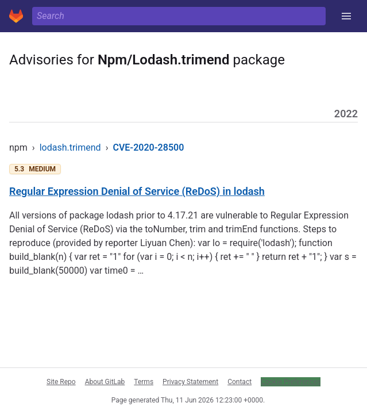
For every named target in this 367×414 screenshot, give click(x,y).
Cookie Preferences (290, 382)
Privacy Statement (190, 382)
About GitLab (105, 382)
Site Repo (61, 382)
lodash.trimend (70, 147)
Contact (239, 382)
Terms (143, 382)
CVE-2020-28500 (148, 147)
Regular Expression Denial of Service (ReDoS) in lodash (137, 191)
